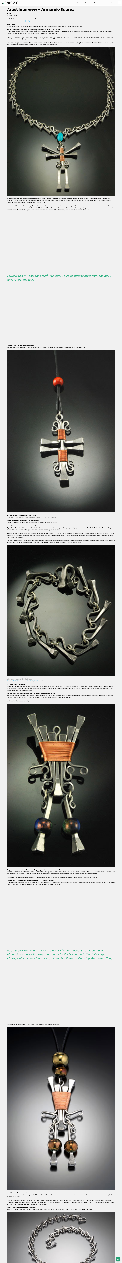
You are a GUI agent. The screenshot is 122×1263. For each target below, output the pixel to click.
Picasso (9, 681)
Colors (113, 3)
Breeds (96, 3)
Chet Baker (37, 681)
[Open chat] (118, 1259)
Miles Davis (30, 681)
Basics (87, 3)
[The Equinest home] (9, 3)
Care (104, 3)
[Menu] (119, 2)
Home (78, 3)
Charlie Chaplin (17, 681)
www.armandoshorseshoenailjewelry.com (20, 21)
